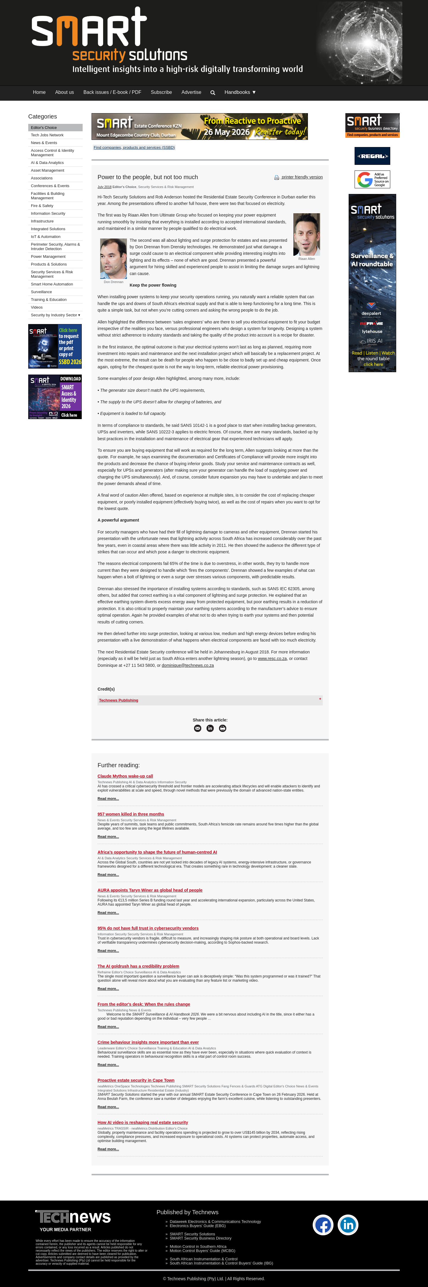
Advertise (192, 92)
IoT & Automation (46, 236)
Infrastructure (42, 221)
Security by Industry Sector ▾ (55, 315)
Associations (42, 178)
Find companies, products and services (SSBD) (134, 147)
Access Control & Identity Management (52, 152)
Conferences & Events (50, 186)
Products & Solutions (49, 264)
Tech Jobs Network (47, 135)
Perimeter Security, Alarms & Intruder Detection (55, 246)
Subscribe (161, 92)
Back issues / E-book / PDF (112, 92)
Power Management (48, 256)
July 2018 (104, 187)
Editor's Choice (44, 127)
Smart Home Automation (52, 284)
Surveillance (41, 292)
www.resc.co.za (272, 658)
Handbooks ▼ (240, 92)
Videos (37, 307)
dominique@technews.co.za (188, 665)
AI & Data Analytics (47, 162)
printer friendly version (298, 177)
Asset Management (47, 170)
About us (64, 92)
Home (39, 92)
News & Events (44, 142)
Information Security (48, 213)
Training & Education (49, 299)
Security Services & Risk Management (52, 274)
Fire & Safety (42, 205)
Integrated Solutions (48, 229)
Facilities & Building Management (47, 195)
